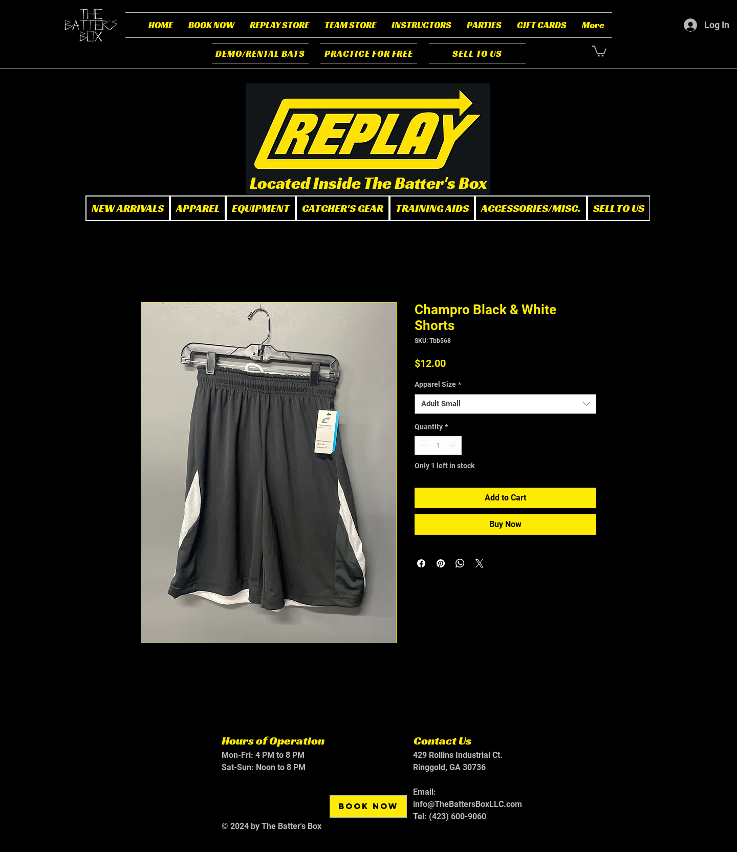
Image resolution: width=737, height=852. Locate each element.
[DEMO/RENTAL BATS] (260, 53)
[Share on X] (479, 563)
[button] (211, 25)
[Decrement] (422, 445)
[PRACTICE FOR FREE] (368, 53)
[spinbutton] (438, 445)
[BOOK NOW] (368, 806)
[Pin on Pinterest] (441, 563)
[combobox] (505, 404)
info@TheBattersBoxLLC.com (467, 804)
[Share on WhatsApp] (460, 563)
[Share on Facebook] (421, 563)
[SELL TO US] (477, 53)
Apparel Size (438, 384)
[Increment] (453, 445)
